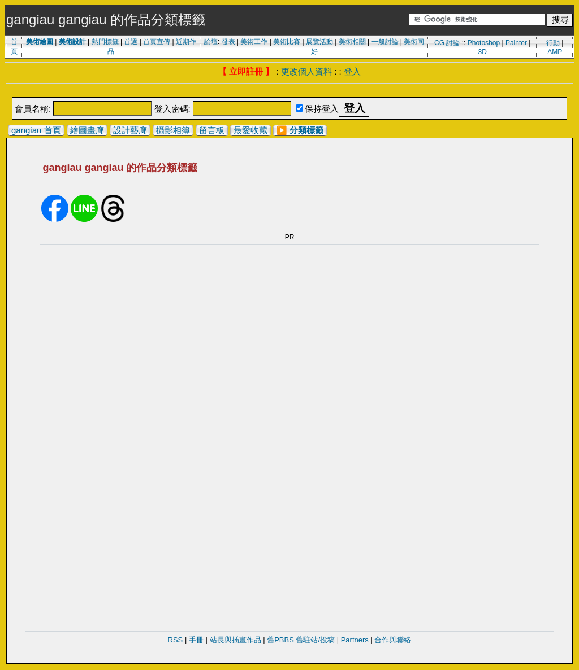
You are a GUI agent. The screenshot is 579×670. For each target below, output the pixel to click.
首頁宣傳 (156, 42)
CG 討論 (447, 43)
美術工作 (253, 42)
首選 (130, 42)
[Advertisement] (289, 91)
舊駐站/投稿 (315, 640)
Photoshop (484, 43)
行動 (553, 43)
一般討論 (385, 42)
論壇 (211, 42)
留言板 (211, 130)
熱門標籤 (105, 42)
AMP (554, 52)
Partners (355, 640)
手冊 (196, 640)
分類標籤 (306, 130)
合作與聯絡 (392, 640)
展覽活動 (319, 42)
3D (482, 52)
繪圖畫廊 (87, 130)
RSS (175, 640)
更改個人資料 (306, 71)
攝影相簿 (173, 130)
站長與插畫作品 (235, 640)
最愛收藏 (250, 130)
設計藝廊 (130, 130)
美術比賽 (286, 42)
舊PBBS (280, 640)
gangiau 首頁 (36, 130)
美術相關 (352, 42)
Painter (516, 43)
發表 (228, 42)
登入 (352, 71)
